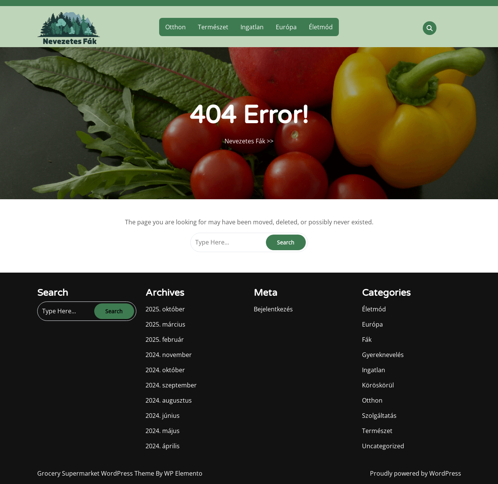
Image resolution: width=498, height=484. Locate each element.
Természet (213, 27)
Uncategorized (383, 446)
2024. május (162, 431)
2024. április (162, 446)
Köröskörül (378, 385)
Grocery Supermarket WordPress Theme (96, 473)
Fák (367, 339)
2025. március (165, 324)
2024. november (168, 355)
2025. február (164, 339)
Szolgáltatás (379, 415)
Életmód (321, 27)
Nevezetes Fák (244, 141)
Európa (286, 27)
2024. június (162, 415)
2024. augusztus (168, 400)
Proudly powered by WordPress (415, 473)
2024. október (165, 370)
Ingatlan (252, 27)
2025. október (165, 309)
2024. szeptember (171, 385)
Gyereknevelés (383, 355)
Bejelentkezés (273, 309)
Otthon (175, 27)
